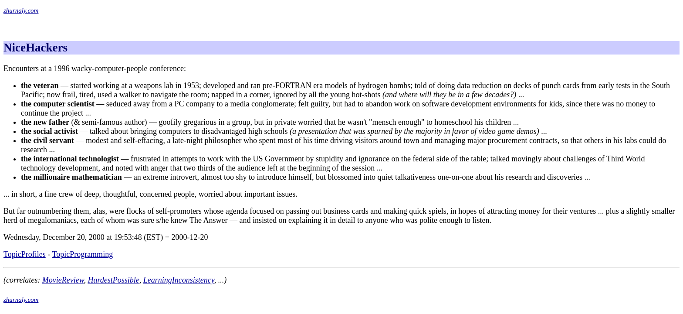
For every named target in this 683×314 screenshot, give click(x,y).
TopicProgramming (82, 254)
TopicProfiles (24, 254)
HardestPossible (113, 280)
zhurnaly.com (20, 10)
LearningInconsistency (178, 280)
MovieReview (63, 280)
